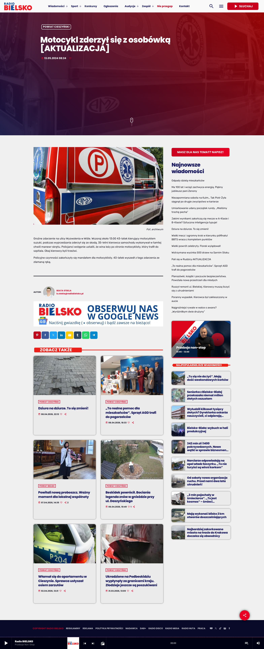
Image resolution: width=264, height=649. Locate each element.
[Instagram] (224, 629)
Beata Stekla (64, 290)
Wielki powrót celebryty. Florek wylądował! (196, 246)
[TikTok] (220, 629)
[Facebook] (229, 629)
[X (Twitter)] (215, 629)
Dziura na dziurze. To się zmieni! (190, 229)
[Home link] (18, 6)
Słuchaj (243, 6)
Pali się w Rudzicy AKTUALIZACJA (191, 259)
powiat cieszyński (56, 27)
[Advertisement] (132, 89)
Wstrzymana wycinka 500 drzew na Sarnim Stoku (200, 252)
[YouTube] (211, 629)
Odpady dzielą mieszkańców (188, 180)
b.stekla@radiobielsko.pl (70, 293)
